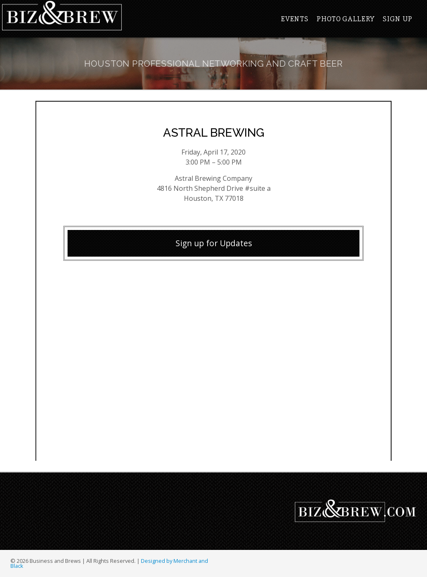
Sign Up (397, 18)
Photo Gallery (345, 18)
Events (294, 18)
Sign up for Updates (214, 243)
